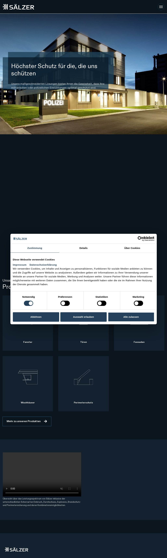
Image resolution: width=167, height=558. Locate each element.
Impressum (20, 264)
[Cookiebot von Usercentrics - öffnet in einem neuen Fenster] (140, 238)
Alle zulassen (131, 316)
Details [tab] (84, 248)
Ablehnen (35, 316)
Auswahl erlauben (83, 316)
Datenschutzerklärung (43, 264)
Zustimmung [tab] (34, 248)
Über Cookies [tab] (132, 248)
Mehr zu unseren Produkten (24, 421)
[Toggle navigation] (161, 6)
